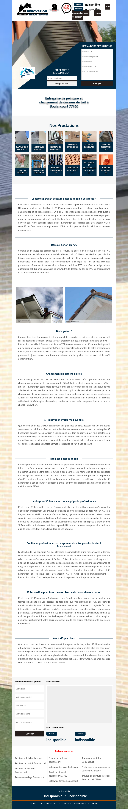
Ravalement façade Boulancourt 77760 (57, 774)
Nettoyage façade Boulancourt (63, 780)
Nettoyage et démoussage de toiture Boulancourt (96, 769)
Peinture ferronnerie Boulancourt (25, 770)
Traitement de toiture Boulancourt (92, 760)
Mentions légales (85, 804)
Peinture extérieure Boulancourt (57, 760)
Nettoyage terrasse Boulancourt (64, 767)
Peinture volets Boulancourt (28, 758)
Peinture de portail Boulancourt (30, 763)
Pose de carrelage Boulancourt (30, 777)
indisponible (92, 4)
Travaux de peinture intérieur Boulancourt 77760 (96, 777)
